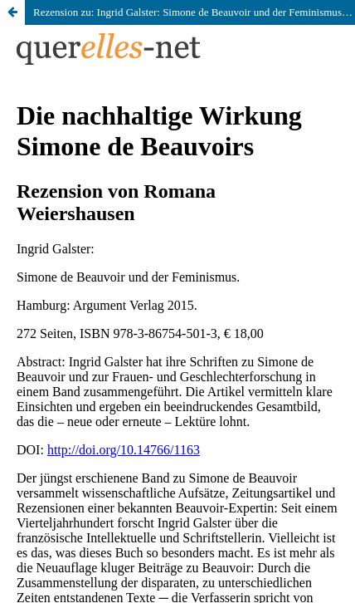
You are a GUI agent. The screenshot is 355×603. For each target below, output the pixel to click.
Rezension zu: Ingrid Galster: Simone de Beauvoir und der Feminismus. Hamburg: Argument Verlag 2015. (194, 12)
